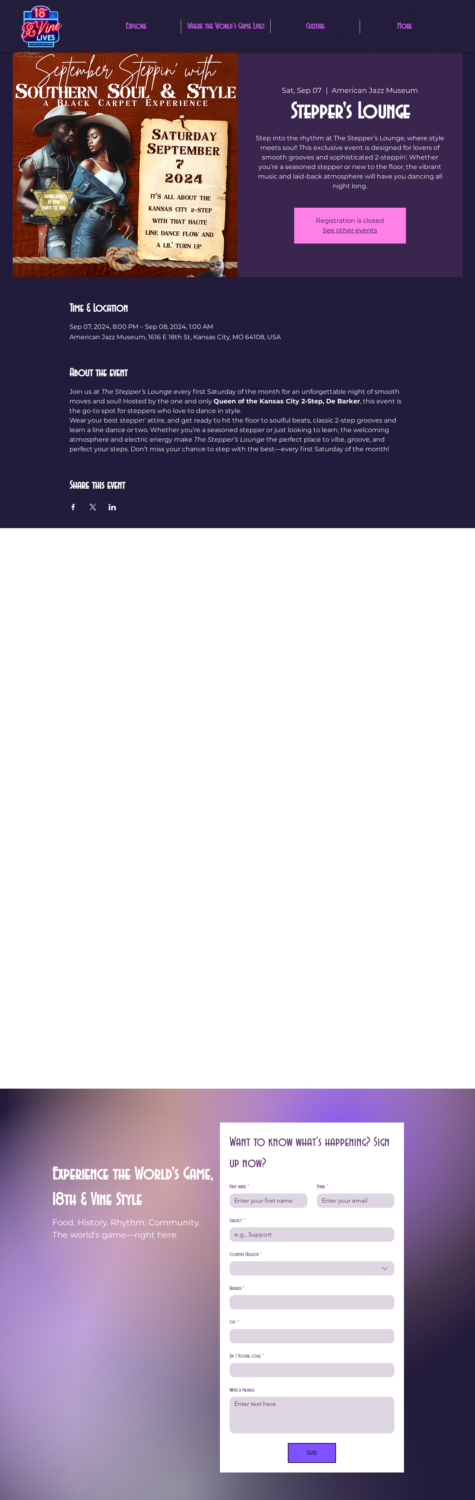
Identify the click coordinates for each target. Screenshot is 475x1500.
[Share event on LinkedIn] (112, 507)
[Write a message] (312, 1415)
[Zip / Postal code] (310, 1370)
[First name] (266, 1200)
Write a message (242, 1390)
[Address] (310, 1302)
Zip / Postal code (247, 1356)
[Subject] (310, 1234)
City (234, 1322)
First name (239, 1186)
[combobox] (312, 1268)
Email (323, 1186)
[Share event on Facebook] (73, 507)
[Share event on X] (93, 507)
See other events (350, 230)
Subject (237, 1220)
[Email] (353, 1200)
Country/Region (246, 1254)
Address (237, 1288)
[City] (310, 1336)
